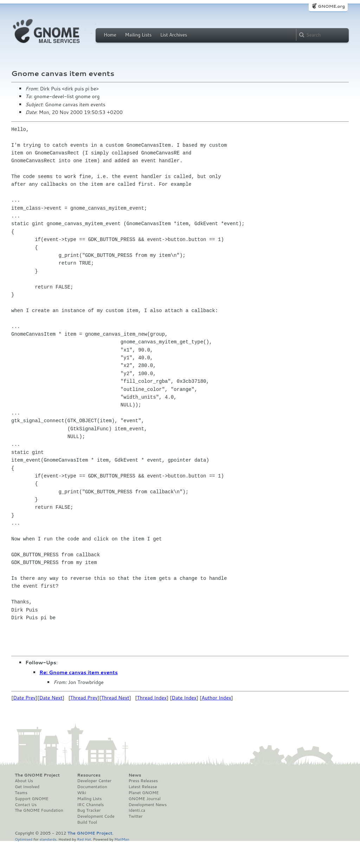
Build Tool (87, 822)
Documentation (92, 787)
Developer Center (94, 781)
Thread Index (152, 697)
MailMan (121, 839)
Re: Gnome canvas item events (78, 672)
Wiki (81, 793)
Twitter (135, 816)
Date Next (50, 697)
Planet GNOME (143, 793)
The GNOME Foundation (39, 810)
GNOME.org (331, 6)
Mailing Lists (138, 35)
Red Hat (84, 839)
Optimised (23, 839)
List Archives (173, 35)
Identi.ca (136, 810)
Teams (21, 793)
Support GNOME (32, 799)
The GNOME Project (37, 775)
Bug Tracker (89, 810)
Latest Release (142, 787)
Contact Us (26, 805)
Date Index (184, 697)
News (134, 775)
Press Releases (143, 781)
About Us (24, 781)
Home (110, 35)
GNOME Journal (144, 799)
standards (47, 839)
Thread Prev (84, 697)
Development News (147, 805)
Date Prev (24, 697)
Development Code (96, 816)
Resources (89, 775)
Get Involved (27, 787)
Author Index (216, 697)
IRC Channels (90, 805)
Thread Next (115, 697)
